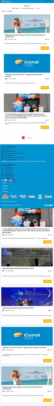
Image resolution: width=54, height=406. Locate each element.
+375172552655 (8, 168)
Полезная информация (27, 8)
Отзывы (5, 186)
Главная (15, 8)
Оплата (4, 188)
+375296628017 (8, 170)
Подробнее (45, 48)
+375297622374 (8, 172)
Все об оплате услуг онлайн (9, 201)
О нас (4, 183)
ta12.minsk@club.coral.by (11, 159)
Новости (5, 191)
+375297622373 (8, 178)
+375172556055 (8, 166)
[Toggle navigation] (46, 1)
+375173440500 (8, 176)
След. (29, 137)
